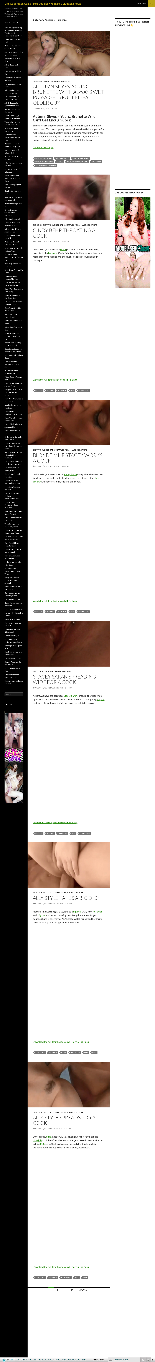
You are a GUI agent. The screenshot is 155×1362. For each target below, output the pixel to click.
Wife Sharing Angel (12, 219)
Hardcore (64, 81)
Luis (55, 108)
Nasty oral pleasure (12, 619)
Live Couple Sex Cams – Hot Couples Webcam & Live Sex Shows (43, 3)
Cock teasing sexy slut (13, 609)
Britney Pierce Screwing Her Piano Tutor (12, 571)
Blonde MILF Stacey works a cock (67, 458)
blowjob (62, 390)
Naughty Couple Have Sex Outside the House (13, 392)
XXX (41, 1143)
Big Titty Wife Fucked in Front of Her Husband (13, 455)
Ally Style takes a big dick (67, 898)
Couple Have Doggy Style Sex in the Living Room (13, 446)
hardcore (62, 833)
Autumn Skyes (62, 158)
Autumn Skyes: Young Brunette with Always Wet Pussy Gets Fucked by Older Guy (68, 94)
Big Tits (47, 225)
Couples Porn (72, 225)
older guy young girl (77, 162)
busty (49, 1136)
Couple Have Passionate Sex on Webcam (12, 505)
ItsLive (60, 162)
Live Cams (141, 4)
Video (38, 241)
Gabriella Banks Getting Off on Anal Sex (12, 364)
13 (72, 1290)
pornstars (84, 390)
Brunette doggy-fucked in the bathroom (11, 213)
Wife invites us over (13, 599)
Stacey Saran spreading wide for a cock (64, 679)
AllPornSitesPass (43, 158)
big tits (38, 390)
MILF (63, 249)
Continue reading (43, 147)
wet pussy (96, 162)
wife (94, 1053)
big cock (52, 253)
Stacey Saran (70, 474)
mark (66, 241)
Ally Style (40, 1053)
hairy (63, 1053)
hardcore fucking (44, 162)
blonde (50, 390)
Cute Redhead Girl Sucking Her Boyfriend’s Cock (12, 496)
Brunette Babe (50, 81)
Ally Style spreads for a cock (64, 1120)
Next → (83, 1290)
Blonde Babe (57, 225)
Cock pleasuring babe (13, 635)
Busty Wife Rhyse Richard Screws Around (12, 580)
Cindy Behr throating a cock (64, 233)
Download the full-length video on (61, 1041)
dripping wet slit (81, 158)
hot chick (97, 911)
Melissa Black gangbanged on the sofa (12, 137)
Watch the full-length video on (55, 379)
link (152, 1315)
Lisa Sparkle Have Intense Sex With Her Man (13, 336)
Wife (94, 225)
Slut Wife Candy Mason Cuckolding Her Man (14, 257)
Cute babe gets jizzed (13, 658)
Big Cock (37, 81)
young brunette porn (45, 165)
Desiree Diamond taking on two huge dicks (12, 178)
